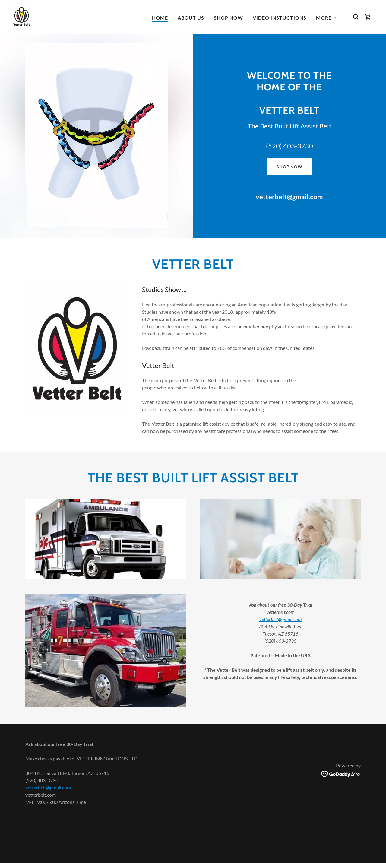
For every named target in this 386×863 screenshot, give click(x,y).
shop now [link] (228, 18)
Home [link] (160, 18)
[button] (326, 17)
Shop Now (289, 166)
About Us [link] (191, 18)
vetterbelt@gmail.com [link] (289, 197)
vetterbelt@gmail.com (280, 619)
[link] (21, 16)
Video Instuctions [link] (279, 18)
